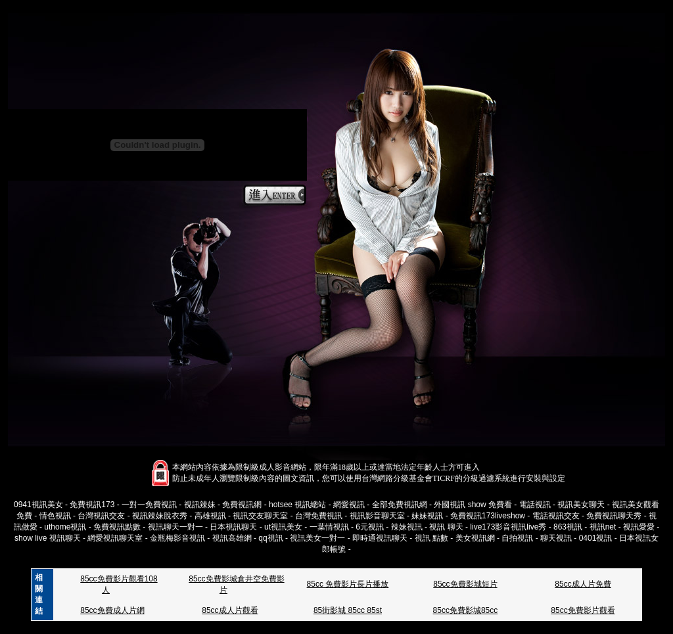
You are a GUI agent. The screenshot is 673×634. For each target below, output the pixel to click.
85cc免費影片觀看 (583, 610)
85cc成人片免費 (583, 584)
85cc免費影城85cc (465, 610)
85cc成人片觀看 (230, 610)
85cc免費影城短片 (465, 584)
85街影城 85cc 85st (347, 610)
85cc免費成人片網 (112, 610)
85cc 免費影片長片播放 (348, 584)
